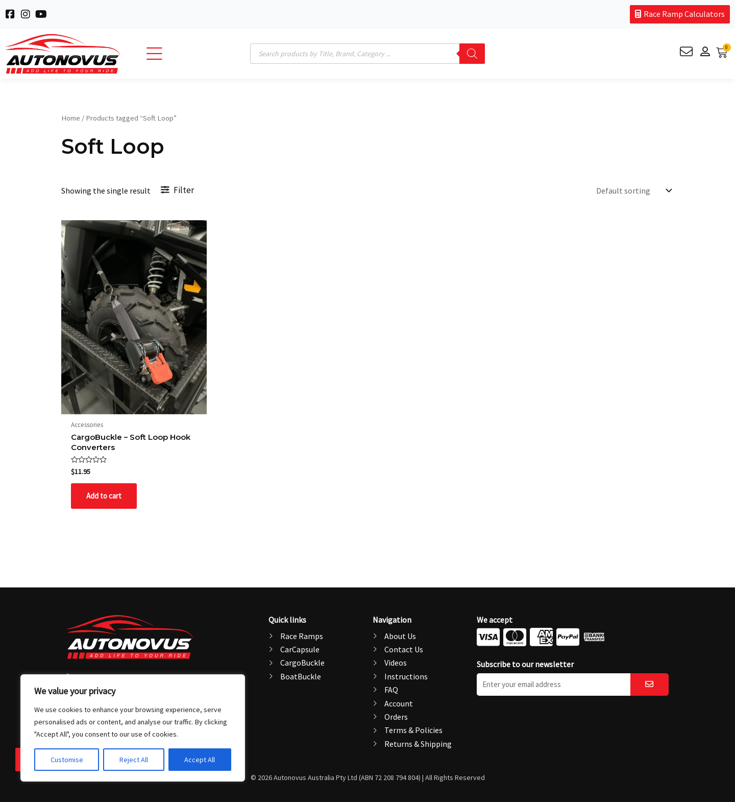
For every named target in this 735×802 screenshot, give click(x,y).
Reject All (133, 759)
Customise (67, 759)
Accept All (199, 759)
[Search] (472, 53)
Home (70, 118)
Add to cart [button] (105, 499)
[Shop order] (633, 190)
